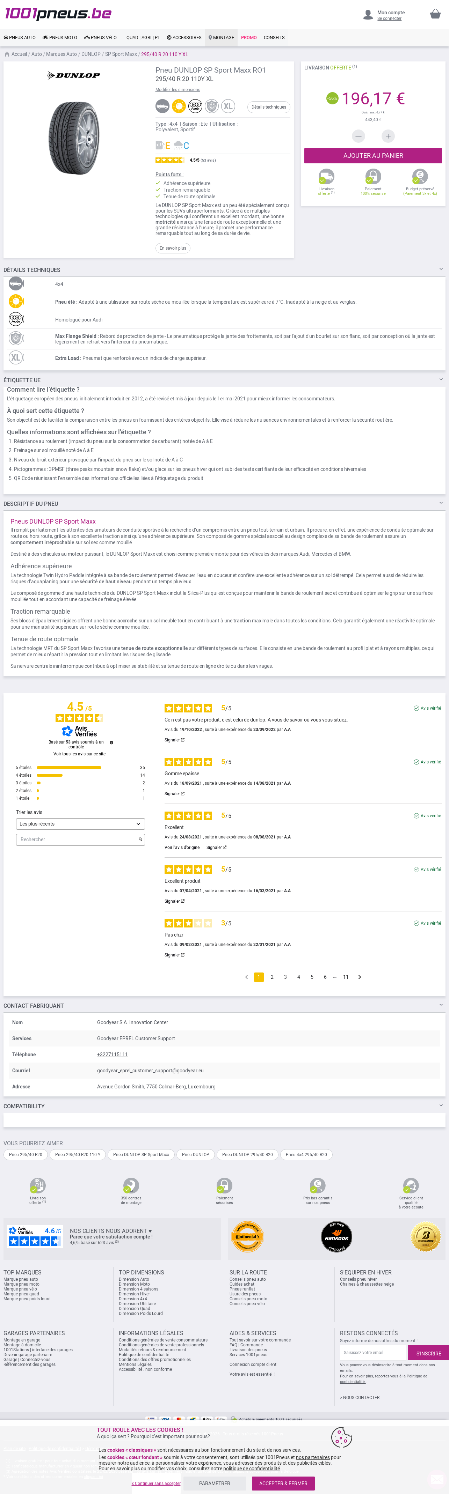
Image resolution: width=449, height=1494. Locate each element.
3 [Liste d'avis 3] (285, 977)
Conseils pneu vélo (247, 1303)
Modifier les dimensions (177, 89)
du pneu (30, 504)
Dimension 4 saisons (138, 1289)
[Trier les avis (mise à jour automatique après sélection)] (80, 824)
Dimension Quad (134, 1308)
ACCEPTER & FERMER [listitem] (283, 1483)
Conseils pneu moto (248, 1298)
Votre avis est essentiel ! (252, 1374)
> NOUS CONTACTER (359, 1397)
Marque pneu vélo (20, 1289)
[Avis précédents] (246, 976)
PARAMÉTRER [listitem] (214, 1483)
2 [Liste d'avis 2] (272, 977)
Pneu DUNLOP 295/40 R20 (247, 1154)
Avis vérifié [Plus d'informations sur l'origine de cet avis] (431, 708)
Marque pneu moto (21, 1284)
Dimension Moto (134, 1284)
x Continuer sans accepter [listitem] (156, 1483)
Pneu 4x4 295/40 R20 (306, 1154)
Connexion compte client (253, 1364)
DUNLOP (91, 54)
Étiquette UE (22, 380)
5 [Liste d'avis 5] (312, 977)
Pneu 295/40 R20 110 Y (77, 1154)
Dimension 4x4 (133, 1298)
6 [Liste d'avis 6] (325, 977)
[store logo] (58, 14)
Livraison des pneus (248, 1349)
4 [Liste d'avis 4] (298, 977)
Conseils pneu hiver (358, 1279)
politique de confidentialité (251, 1468)
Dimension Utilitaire (137, 1303)
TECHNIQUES (31, 270)
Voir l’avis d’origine (182, 847)
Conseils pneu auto (248, 1279)
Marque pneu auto (20, 1279)
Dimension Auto (134, 1279)
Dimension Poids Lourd (141, 1313)
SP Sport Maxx (121, 54)
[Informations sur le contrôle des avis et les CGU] (111, 742)
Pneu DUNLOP (195, 1154)
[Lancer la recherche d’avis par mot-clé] (140, 839)
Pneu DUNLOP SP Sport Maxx (141, 1154)
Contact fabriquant (33, 1006)
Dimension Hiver (134, 1294)
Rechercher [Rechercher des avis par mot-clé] (77, 839)
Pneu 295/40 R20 (25, 1154)
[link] (19, 37)
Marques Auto (62, 54)
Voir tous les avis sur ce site (79, 754)
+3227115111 (112, 1054)
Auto (37, 54)
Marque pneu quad (21, 1294)
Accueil (20, 54)
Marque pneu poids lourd (27, 1298)
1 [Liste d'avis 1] (259, 977)
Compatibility (24, 1106)
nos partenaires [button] (313, 1457)
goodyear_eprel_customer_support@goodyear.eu (150, 1070)
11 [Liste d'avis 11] (346, 977)
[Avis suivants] (359, 977)
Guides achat (242, 1284)
